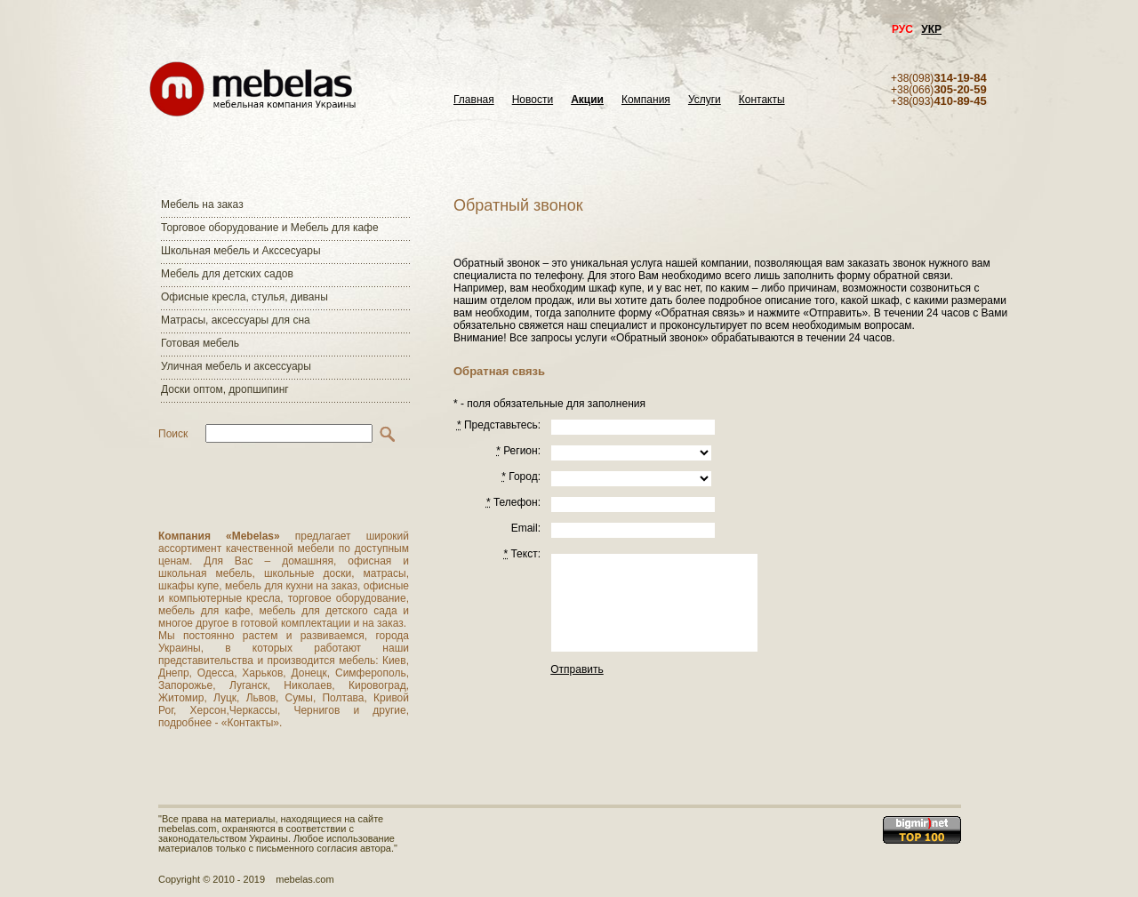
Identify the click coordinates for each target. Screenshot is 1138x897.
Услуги (704, 100)
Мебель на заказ (202, 204)
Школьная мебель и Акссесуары (241, 250)
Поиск (173, 434)
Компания (645, 100)
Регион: (518, 450)
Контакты (762, 100)
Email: (526, 528)
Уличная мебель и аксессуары (236, 366)
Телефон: (513, 502)
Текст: (522, 554)
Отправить (577, 669)
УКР (931, 29)
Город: (521, 476)
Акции (587, 100)
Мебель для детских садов (227, 274)
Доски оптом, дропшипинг (225, 389)
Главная (473, 100)
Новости (532, 100)
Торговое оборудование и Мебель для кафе (270, 227)
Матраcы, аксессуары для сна (235, 320)
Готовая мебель (200, 343)
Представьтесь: (499, 425)
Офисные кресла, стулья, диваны (244, 297)
